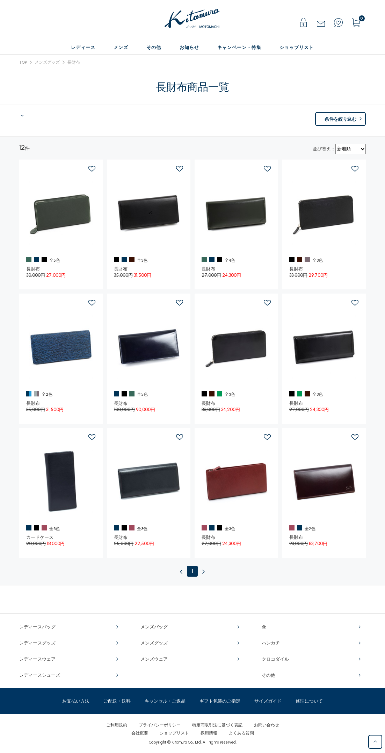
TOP (23, 62)
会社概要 (139, 733)
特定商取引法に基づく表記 (217, 725)
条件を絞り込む (340, 119)
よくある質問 (241, 733)
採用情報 (209, 733)
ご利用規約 (116, 725)
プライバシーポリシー (160, 725)
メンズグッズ (47, 62)
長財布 (73, 62)
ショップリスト (174, 733)
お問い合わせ (266, 725)
